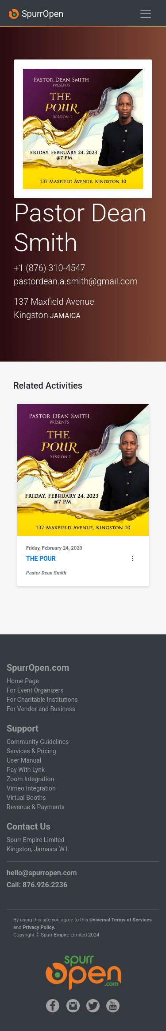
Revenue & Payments (36, 807)
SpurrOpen (35, 14)
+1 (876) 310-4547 (49, 268)
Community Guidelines (38, 741)
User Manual (24, 760)
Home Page (23, 681)
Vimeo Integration (31, 788)
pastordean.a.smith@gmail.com (76, 281)
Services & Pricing (31, 751)
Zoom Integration (30, 779)
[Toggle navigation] (146, 13)
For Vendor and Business (41, 708)
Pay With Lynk (26, 769)
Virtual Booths (26, 797)
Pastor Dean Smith (46, 573)
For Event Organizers (35, 690)
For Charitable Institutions (42, 699)
